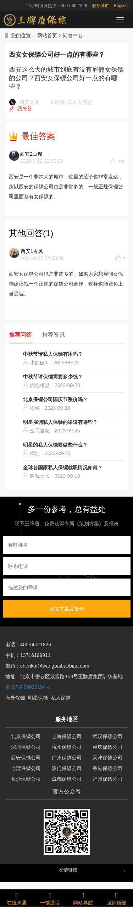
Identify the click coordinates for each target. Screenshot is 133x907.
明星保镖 (38, 698)
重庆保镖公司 (107, 747)
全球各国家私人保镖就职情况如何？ (62, 467)
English (121, 5)
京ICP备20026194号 (28, 687)
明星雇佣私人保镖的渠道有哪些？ (60, 422)
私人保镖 (61, 698)
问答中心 (73, 35)
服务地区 (66, 719)
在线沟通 (16, 898)
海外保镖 (15, 698)
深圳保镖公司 (26, 747)
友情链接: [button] (69, 870)
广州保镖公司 (67, 758)
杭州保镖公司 (67, 747)
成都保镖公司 (67, 779)
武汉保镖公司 (107, 736)
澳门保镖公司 (67, 768)
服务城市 (100, 5)
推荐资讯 (53, 335)
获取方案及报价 (66, 609)
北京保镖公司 (26, 736)
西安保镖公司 (26, 758)
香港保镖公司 (107, 768)
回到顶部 (116, 898)
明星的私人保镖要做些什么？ (55, 445)
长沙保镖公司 (26, 779)
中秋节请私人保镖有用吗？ (53, 354)
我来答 (24, 108)
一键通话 (50, 898)
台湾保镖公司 (26, 768)
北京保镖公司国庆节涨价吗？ (55, 399)
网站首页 (47, 35)
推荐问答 (20, 335)
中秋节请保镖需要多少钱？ (53, 377)
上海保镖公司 (67, 736)
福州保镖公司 (107, 779)
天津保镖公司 (107, 758)
